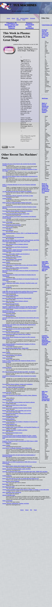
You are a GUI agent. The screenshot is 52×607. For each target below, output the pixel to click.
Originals (32, 18)
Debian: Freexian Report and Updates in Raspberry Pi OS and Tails (20, 421)
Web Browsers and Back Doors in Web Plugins (14, 405)
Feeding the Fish (6, 392)
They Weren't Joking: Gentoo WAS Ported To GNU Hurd (17, 466)
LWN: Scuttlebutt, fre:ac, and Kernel (11, 492)
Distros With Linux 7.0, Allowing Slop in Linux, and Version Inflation (19, 265)
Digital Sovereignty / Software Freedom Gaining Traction (17, 407)
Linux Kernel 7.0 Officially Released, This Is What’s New (17, 448)
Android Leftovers (7, 198)
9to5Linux (45, 98)
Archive (19, 19)
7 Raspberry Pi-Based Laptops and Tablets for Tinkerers (11, 25)
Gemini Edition (24, 18)
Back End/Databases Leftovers (10, 416)
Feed (23, 19)
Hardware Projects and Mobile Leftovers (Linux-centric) (16, 413)
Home (8, 18)
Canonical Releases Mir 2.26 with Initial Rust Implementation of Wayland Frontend (46, 340)
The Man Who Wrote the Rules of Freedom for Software (17, 191)
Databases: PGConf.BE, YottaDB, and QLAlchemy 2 (16, 254)
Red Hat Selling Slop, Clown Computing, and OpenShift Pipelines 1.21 (20, 427)
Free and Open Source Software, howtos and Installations (17, 211)
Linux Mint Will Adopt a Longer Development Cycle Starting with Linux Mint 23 (46, 266)
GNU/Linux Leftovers (7, 230)
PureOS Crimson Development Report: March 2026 (15, 213)
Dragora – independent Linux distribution (29, 25)
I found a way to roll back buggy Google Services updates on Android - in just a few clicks (25, 489)
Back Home (5, 484)
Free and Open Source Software (10, 331)
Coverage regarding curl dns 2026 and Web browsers (16, 328)
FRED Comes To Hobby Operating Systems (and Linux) (16, 202)
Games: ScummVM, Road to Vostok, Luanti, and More (16, 468)
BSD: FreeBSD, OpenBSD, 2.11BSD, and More (14, 430)
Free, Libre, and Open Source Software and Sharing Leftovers (18, 402)
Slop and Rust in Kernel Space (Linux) (12, 432)
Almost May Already (7, 227)
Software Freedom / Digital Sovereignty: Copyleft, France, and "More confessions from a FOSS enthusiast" (20, 250)
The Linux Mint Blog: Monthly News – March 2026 (15, 348)
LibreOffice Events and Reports (10, 304)
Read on (4, 147)
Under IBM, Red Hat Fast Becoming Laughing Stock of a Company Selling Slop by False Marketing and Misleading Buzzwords (19, 292)
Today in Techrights (7, 222)
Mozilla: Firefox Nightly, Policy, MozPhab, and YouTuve (16, 410)
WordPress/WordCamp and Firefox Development (15, 247)
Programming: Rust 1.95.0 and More (11, 256)
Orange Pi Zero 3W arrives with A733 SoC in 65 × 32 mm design (45, 33)
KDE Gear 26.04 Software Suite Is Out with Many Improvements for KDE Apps (46, 396)
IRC (18, 18)
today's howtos (6, 262)
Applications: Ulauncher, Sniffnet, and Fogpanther (15, 267)
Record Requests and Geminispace (11, 224)
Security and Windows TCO (9, 424)
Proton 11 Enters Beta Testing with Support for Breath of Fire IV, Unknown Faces (45, 188)
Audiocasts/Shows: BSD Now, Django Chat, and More (16, 334)
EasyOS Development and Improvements (13, 237)
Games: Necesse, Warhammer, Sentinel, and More (15, 503)
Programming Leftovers (8, 315)
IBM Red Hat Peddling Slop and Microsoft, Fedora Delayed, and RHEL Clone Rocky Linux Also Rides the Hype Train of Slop (20, 240)
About (13, 18)
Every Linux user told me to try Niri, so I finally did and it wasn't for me (20, 478)
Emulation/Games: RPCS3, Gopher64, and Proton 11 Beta (17, 195)
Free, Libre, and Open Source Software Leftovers (15, 244)
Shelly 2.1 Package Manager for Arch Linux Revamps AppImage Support (45, 108)
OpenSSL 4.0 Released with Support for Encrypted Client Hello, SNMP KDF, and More (24, 471)
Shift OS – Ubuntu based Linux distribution (13, 387)
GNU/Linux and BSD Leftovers (10, 295)
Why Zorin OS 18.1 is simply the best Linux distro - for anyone (18, 371)
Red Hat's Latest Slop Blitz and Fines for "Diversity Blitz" (17, 298)
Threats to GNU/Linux (8, 399)
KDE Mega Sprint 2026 (8, 487)
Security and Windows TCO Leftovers (12, 259)
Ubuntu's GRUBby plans (8, 495)
